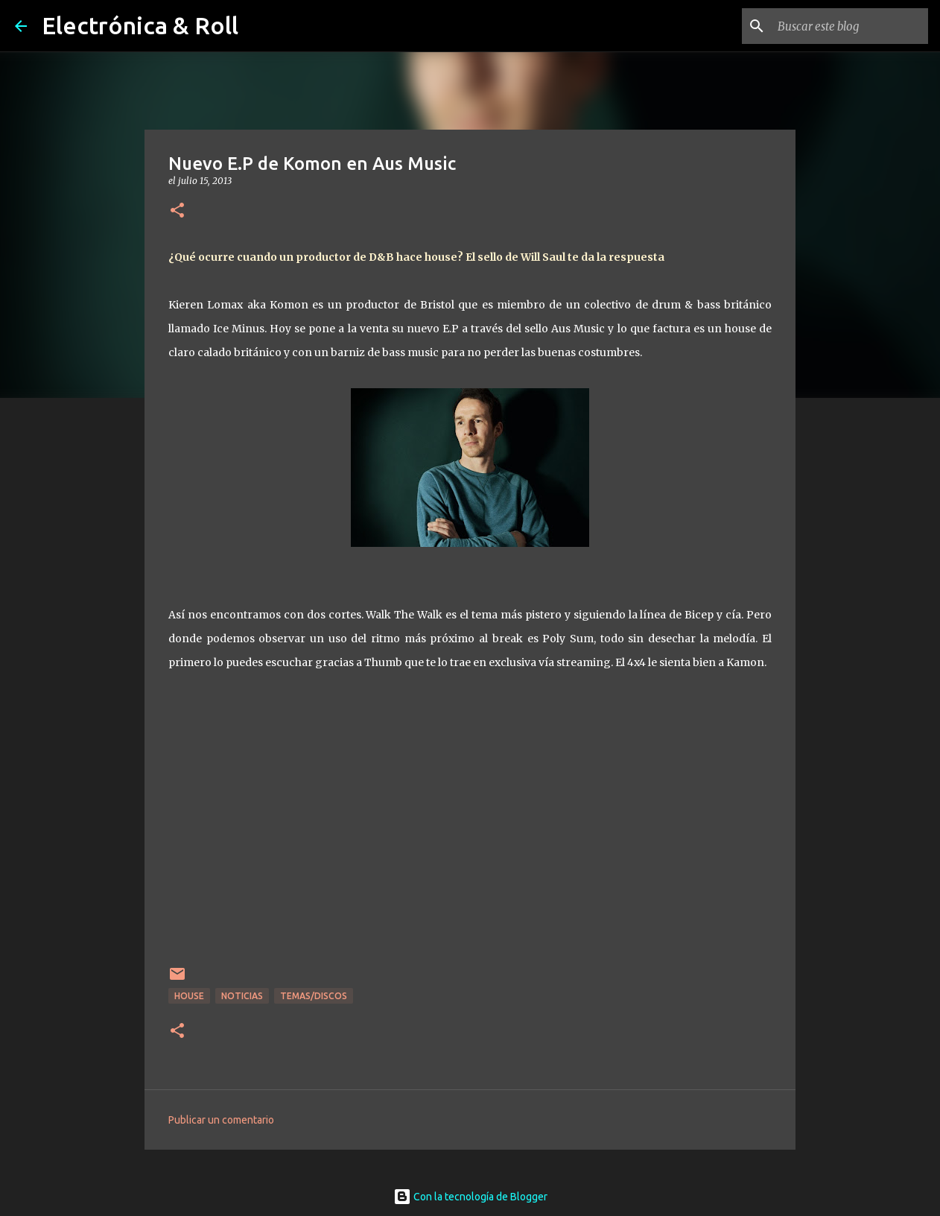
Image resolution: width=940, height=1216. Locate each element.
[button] (177, 211)
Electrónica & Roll (140, 25)
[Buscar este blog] (850, 26)
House (189, 996)
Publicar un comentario (221, 1120)
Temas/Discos (313, 996)
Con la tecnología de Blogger (470, 1197)
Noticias (242, 996)
